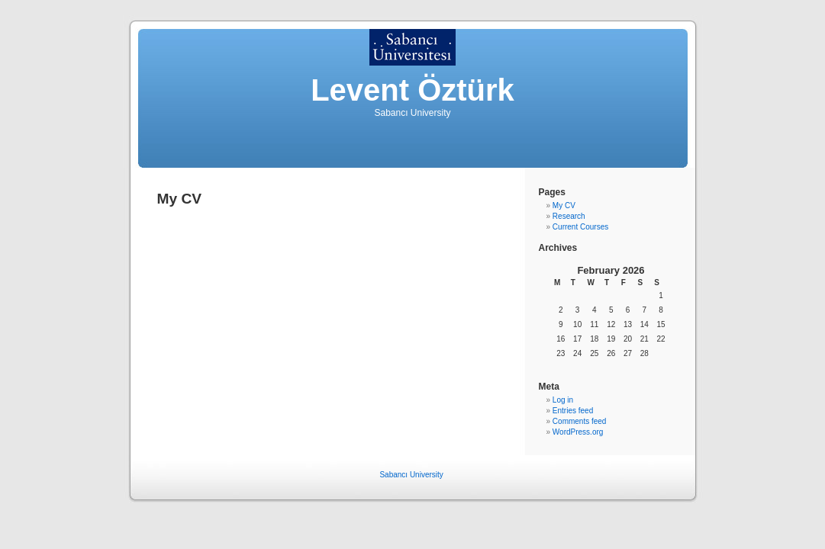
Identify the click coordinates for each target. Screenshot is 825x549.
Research (569, 216)
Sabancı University (411, 474)
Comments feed (580, 421)
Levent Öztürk (412, 90)
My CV (564, 205)
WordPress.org (578, 432)
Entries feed (573, 410)
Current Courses (580, 227)
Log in (563, 400)
